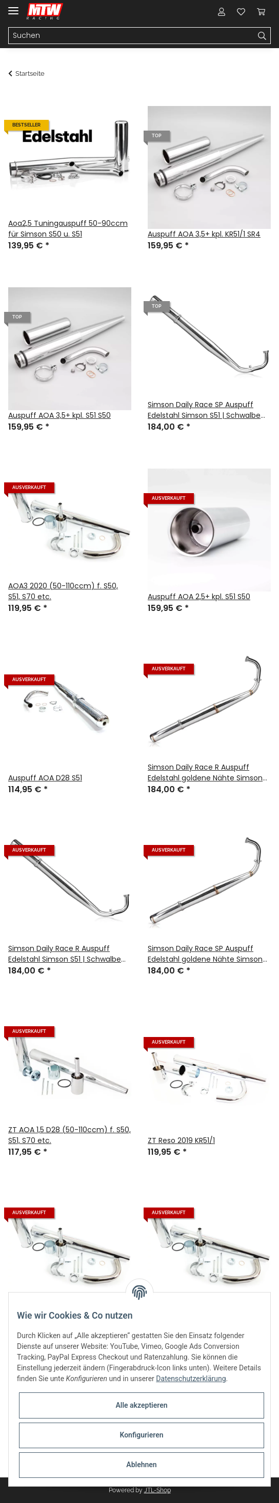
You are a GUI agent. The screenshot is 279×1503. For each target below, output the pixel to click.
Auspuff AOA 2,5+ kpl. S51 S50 (199, 596)
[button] (221, 11)
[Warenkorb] (261, 11)
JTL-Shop (157, 1490)
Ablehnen (141, 1464)
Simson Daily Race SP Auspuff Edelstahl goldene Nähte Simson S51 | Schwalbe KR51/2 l (205, 954)
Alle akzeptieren (141, 1405)
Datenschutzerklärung (191, 1378)
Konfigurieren (141, 1435)
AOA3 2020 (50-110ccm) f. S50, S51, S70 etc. (63, 591)
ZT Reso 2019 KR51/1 (181, 1140)
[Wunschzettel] (241, 11)
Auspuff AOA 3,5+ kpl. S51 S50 (59, 415)
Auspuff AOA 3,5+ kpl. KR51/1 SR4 (204, 234)
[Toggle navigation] (13, 6)
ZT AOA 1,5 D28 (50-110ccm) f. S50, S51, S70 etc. (69, 1135)
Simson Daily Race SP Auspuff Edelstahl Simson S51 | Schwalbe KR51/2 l (204, 410)
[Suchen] (131, 36)
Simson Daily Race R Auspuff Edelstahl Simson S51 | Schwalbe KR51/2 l (64, 954)
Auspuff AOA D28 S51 (45, 778)
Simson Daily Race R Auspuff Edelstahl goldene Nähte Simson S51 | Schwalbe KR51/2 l (205, 773)
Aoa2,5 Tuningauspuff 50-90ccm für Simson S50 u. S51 (68, 228)
